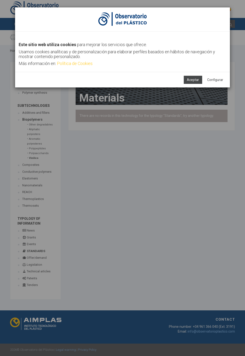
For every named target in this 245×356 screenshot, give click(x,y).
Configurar (215, 80)
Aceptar (193, 80)
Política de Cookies (75, 63)
